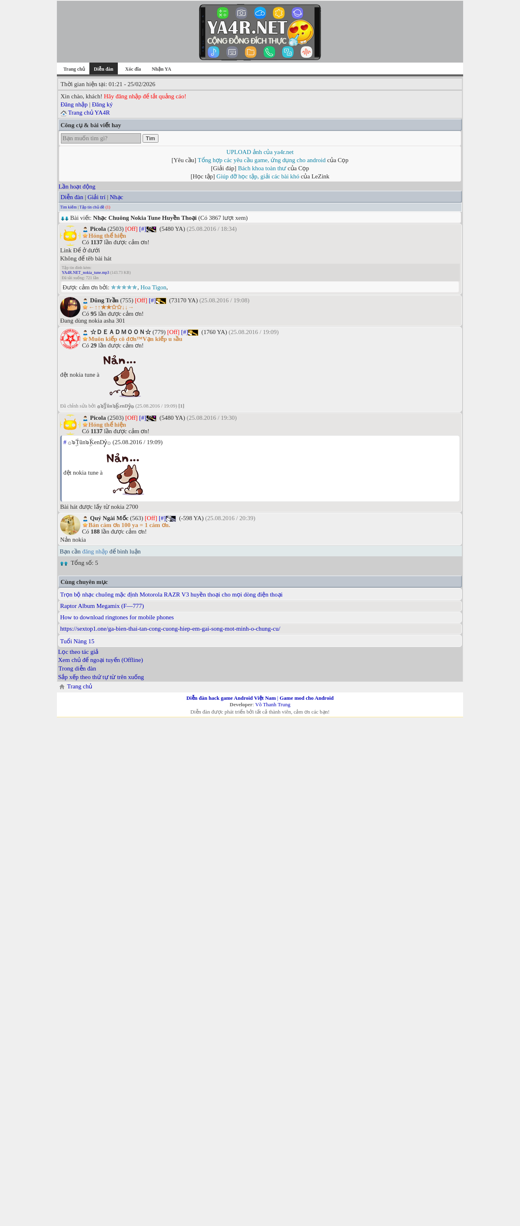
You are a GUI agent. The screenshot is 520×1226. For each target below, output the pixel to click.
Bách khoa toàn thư (262, 168)
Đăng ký (102, 104)
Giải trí (96, 197)
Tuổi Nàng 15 (77, 641)
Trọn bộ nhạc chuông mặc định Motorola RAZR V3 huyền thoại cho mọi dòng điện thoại (171, 594)
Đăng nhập (74, 104)
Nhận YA (161, 69)
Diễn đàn (72, 197)
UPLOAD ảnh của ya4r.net (259, 152)
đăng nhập (95, 551)
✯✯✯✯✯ (124, 287)
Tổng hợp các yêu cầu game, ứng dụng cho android (262, 160)
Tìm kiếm (68, 207)
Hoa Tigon (154, 287)
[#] (142, 229)
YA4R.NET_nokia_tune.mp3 (85, 272)
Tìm (150, 138)
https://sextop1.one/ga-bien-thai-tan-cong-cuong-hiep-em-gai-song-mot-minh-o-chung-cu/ (170, 628)
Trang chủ (74, 69)
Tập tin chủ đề (92, 207)
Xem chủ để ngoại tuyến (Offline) (100, 660)
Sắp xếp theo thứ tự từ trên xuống (101, 677)
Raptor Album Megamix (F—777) (102, 606)
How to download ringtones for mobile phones (117, 617)
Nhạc (116, 197)
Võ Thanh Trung (272, 704)
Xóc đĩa (133, 69)
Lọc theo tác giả (78, 652)
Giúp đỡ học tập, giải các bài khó (258, 176)
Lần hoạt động (76, 186)
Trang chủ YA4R (89, 112)
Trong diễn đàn (77, 668)
